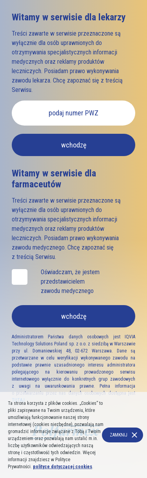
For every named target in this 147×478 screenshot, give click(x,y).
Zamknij (118, 435)
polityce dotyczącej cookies (62, 466)
